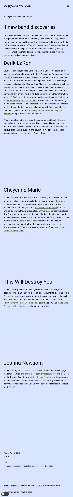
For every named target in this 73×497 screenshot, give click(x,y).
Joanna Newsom (44, 377)
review (34, 466)
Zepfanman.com (17, 6)
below (6, 87)
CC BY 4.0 (39, 486)
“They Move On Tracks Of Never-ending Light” (25, 303)
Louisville (10, 466)
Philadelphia (26, 466)
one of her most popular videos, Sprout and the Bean (45, 374)
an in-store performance (46, 207)
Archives (15, 486)
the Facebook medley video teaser (22, 100)
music (17, 466)
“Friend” (34, 221)
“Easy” (12, 387)
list (5, 466)
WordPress (27, 492)
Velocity (22, 221)
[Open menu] (67, 6)
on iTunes (49, 84)
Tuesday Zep (42, 466)
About (6, 486)
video (50, 466)
